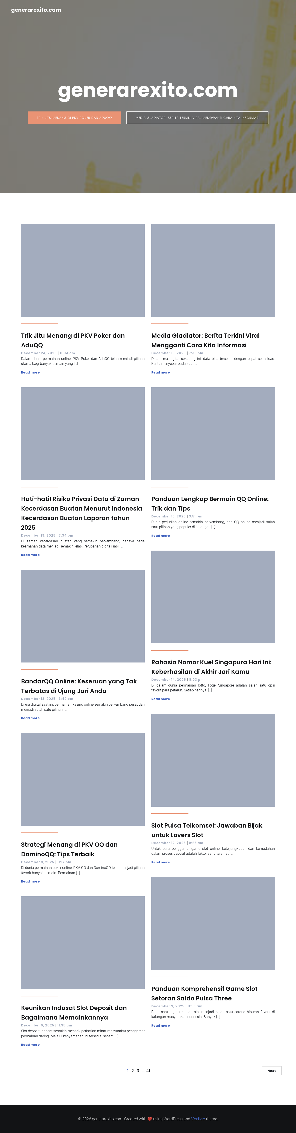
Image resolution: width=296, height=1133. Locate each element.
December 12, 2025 (168, 843)
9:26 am (196, 843)
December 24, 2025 (39, 353)
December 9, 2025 (37, 862)
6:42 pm (66, 699)
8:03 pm (196, 679)
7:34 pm (66, 535)
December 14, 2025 (168, 679)
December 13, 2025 (38, 699)
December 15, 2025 (168, 516)
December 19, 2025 (168, 353)
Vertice (198, 1119)
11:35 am (64, 1025)
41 (148, 1070)
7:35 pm (196, 353)
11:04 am (67, 353)
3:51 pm (195, 516)
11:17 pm (64, 862)
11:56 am (195, 1006)
